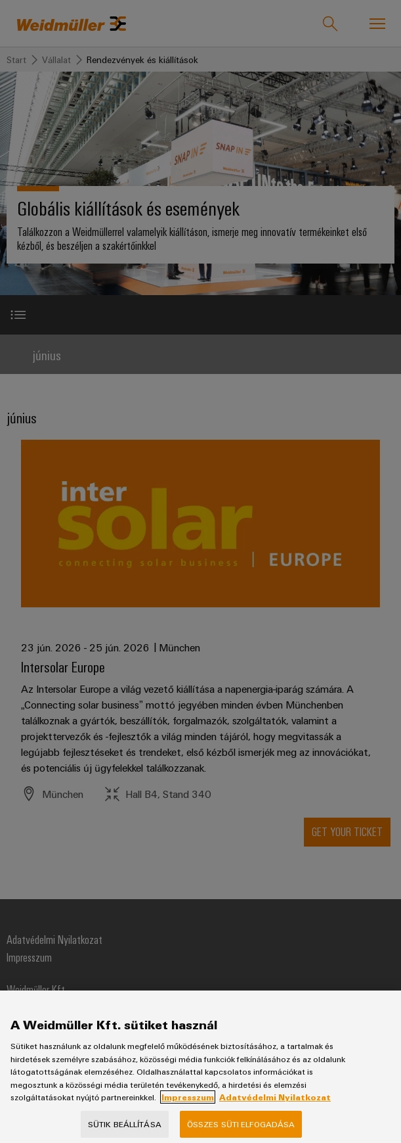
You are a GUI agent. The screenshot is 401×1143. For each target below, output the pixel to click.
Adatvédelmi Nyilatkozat (275, 1109)
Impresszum (187, 1109)
